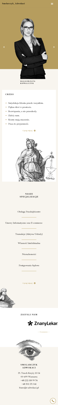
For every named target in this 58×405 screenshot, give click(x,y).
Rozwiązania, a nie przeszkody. (22, 111)
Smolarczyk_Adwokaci (13, 3)
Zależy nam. (14, 115)
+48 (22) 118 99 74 (29, 380)
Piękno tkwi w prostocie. (20, 107)
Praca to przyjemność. (18, 123)
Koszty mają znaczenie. (19, 119)
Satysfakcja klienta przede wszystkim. (25, 103)
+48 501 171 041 (29, 384)
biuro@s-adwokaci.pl (29, 387)
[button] (52, 3)
